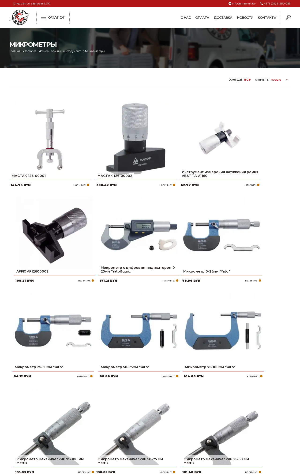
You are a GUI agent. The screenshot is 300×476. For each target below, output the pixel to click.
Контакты (267, 18)
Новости (245, 18)
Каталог (32, 51)
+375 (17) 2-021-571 (227, 415)
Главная (15, 51)
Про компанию (127, 408)
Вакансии (122, 445)
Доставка (223, 18)
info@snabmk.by (244, 3)
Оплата (202, 18)
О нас (185, 18)
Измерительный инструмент (64, 51)
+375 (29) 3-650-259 (277, 3)
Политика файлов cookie (29, 439)
